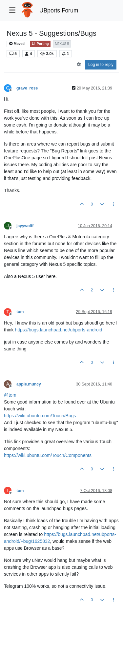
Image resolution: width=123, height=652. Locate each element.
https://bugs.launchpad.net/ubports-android (58, 329)
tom (20, 311)
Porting (40, 44)
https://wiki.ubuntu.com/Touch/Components (48, 455)
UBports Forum (58, 10)
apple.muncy (28, 384)
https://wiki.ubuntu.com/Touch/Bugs (40, 415)
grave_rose (27, 88)
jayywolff (24, 226)
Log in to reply (100, 64)
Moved (17, 44)
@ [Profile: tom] (10, 395)
